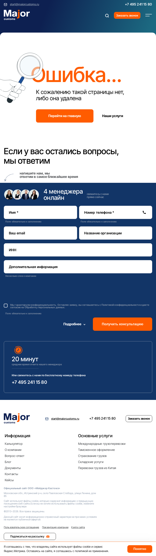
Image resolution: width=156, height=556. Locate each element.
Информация (17, 435)
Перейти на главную (64, 116)
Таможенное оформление (96, 450)
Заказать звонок (127, 15)
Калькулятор (14, 444)
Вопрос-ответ (14, 456)
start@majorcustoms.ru (24, 4)
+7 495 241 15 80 (138, 4)
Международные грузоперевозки (101, 444)
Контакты (11, 474)
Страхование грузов (92, 456)
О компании (13, 450)
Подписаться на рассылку (29, 536)
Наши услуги (112, 116)
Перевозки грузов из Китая (97, 468)
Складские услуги (91, 462)
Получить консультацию (122, 324)
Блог (8, 462)
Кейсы (9, 480)
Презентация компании (55, 527)
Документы (13, 468)
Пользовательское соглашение (21, 527)
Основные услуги (95, 435)
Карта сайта (78, 527)
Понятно (139, 549)
